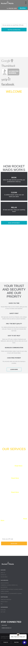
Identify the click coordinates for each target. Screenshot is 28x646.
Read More (18, 466)
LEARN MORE (14, 369)
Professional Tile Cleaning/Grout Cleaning (11, 593)
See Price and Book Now (14, 29)
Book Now (3, 609)
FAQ (1, 603)
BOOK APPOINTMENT (14, 222)
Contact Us (3, 574)
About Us (3, 572)
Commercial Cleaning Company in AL (9, 585)
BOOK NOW (14, 543)
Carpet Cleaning (5, 591)
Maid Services (4, 587)
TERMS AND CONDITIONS (6, 599)
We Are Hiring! (4, 576)
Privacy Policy (4, 601)
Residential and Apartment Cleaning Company (11, 589)
